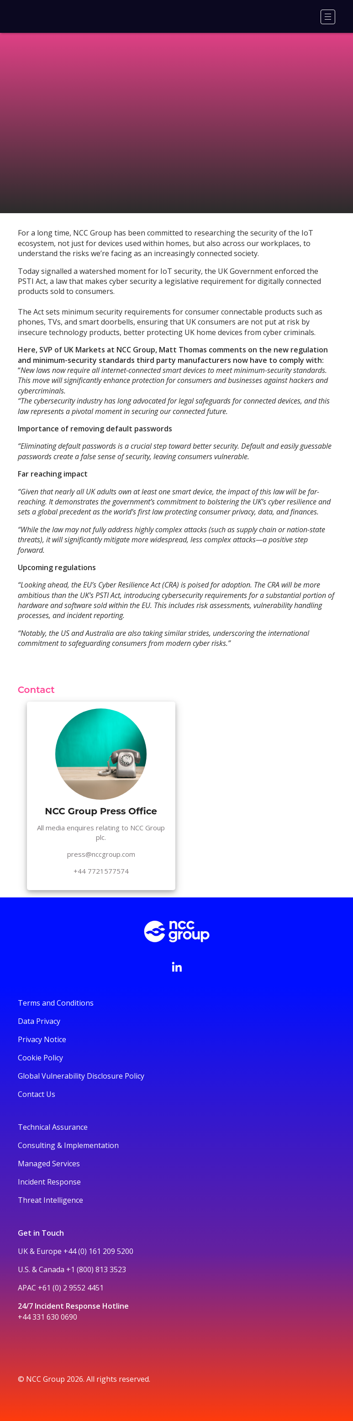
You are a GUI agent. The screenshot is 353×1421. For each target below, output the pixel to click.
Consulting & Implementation (68, 1145)
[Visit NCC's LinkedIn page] (177, 967)
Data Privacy (39, 1021)
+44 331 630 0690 (47, 1317)
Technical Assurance (53, 1127)
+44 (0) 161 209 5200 (98, 1251)
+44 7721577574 (101, 871)
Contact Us (36, 1094)
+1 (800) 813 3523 (96, 1269)
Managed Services (49, 1164)
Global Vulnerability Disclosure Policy (81, 1076)
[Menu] (328, 17)
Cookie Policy (40, 1058)
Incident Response (49, 1182)
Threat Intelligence (50, 1200)
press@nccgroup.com (101, 854)
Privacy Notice (42, 1039)
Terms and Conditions (56, 1003)
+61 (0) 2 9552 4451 (71, 1288)
